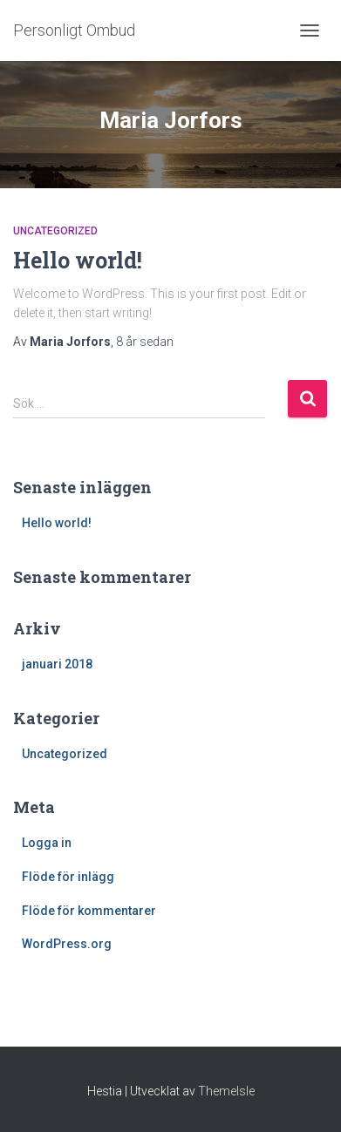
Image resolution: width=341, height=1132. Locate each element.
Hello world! (77, 260)
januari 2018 (57, 664)
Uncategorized (55, 231)
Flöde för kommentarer (89, 911)
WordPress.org (67, 944)
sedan (145, 342)
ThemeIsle (226, 1091)
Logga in (47, 843)
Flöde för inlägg (68, 877)
